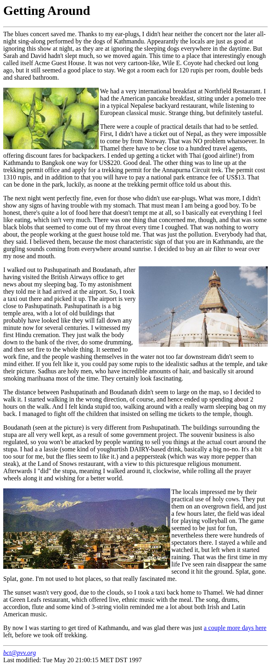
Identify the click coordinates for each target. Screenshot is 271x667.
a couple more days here (235, 627)
